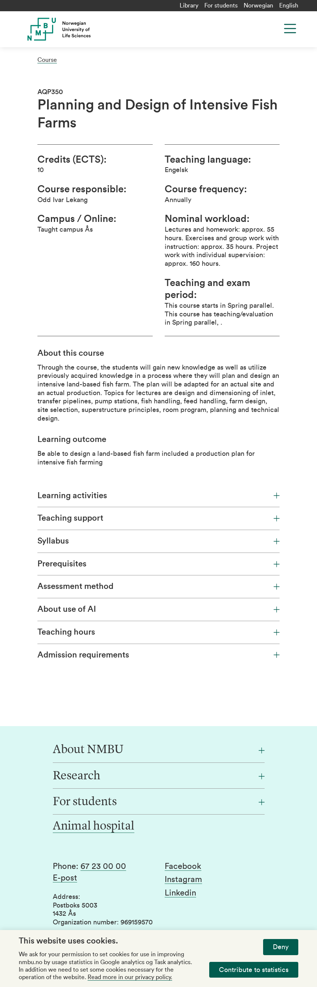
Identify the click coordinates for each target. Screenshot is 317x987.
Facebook (183, 866)
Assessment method (158, 586)
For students (221, 6)
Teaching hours (158, 632)
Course (47, 60)
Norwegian (258, 6)
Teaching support (158, 518)
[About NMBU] (159, 750)
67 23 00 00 (103, 866)
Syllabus (158, 541)
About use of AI (158, 609)
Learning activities (158, 495)
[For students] (159, 802)
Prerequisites (158, 564)
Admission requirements (158, 655)
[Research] (159, 776)
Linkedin (180, 893)
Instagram (183, 879)
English (288, 6)
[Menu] (290, 28)
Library (189, 6)
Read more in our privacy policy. (130, 977)
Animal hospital (93, 827)
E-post (65, 878)
